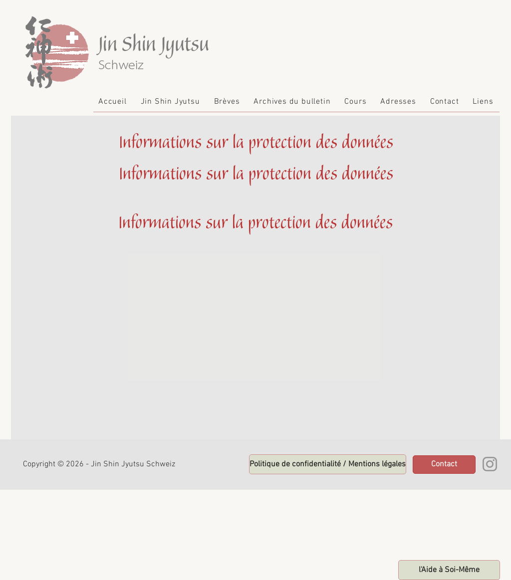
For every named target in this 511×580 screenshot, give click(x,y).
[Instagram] (490, 464)
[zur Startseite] (449, 570)
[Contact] (444, 464)
